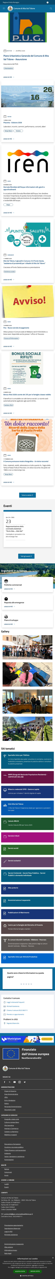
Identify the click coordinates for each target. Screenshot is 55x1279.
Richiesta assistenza (11, 1234)
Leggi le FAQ (8, 1231)
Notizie (9, 51)
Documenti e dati (10, 1109)
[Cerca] (51, 8)
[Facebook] (5, 1082)
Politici (6, 1103)
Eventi (6, 1187)
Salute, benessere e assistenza (14, 1156)
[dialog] (27, 1267)
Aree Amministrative (11, 1094)
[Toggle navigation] (4, 8)
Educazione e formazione (12, 1144)
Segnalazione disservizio (12, 1228)
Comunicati (8, 255)
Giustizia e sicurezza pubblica (13, 1147)
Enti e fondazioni (9, 1100)
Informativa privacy (10, 1250)
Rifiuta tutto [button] (35, 1271)
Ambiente (7, 1153)
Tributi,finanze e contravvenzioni (15, 1150)
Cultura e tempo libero (11, 1122)
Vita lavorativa (9, 1125)
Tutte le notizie (27, 495)
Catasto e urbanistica (11, 1131)
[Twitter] (9, 1082)
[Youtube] (14, 1082)
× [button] (53, 1258)
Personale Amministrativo (12, 1106)
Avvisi (7, 181)
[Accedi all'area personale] (47, 2)
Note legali (7, 1253)
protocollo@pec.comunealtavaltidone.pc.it (18, 1214)
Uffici (6, 1097)
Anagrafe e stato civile (11, 1119)
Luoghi (6, 1184)
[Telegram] (24, 1082)
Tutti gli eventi (26, 556)
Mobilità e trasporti (10, 1135)
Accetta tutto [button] (20, 1271)
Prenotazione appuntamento (13, 1225)
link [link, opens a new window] (46, 1267)
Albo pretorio (8, 1247)
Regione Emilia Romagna (11, 2)
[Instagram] (19, 1082)
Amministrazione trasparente (14, 1244)
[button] (27, 1276)
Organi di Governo (10, 1091)
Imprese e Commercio (11, 1128)
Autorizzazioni (9, 1159)
